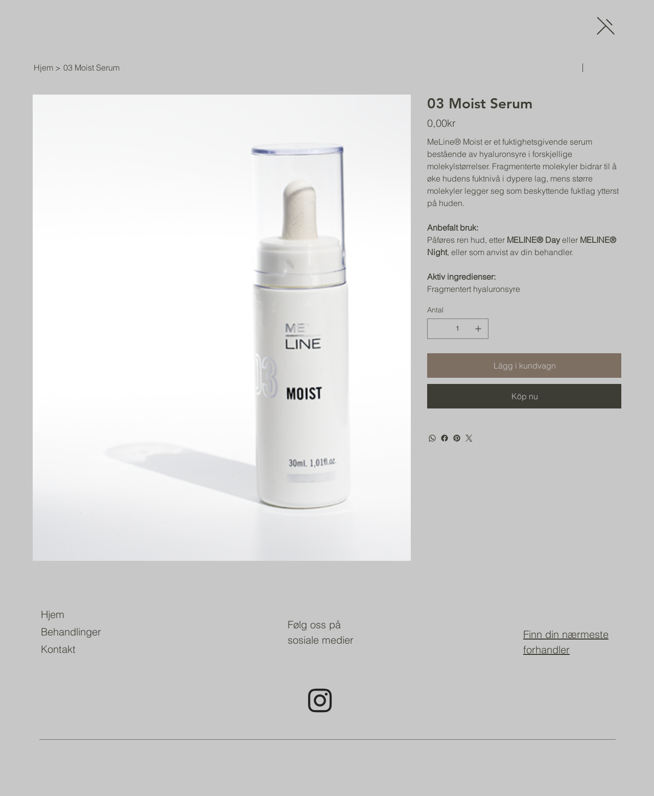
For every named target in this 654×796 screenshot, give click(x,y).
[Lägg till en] (478, 329)
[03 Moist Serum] (91, 67)
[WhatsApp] (432, 438)
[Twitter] (469, 438)
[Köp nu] (524, 396)
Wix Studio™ (176, 756)
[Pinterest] (457, 438)
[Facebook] (444, 438)
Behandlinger (71, 631)
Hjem (52, 614)
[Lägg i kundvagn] (524, 365)
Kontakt (58, 649)
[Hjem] (43, 67)
